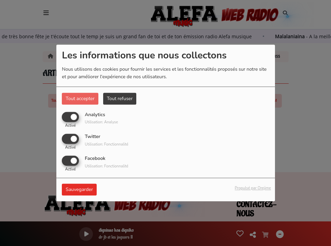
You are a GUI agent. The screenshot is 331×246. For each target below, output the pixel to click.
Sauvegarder (79, 190)
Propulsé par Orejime (253, 188)
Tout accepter (80, 98)
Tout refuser (120, 98)
